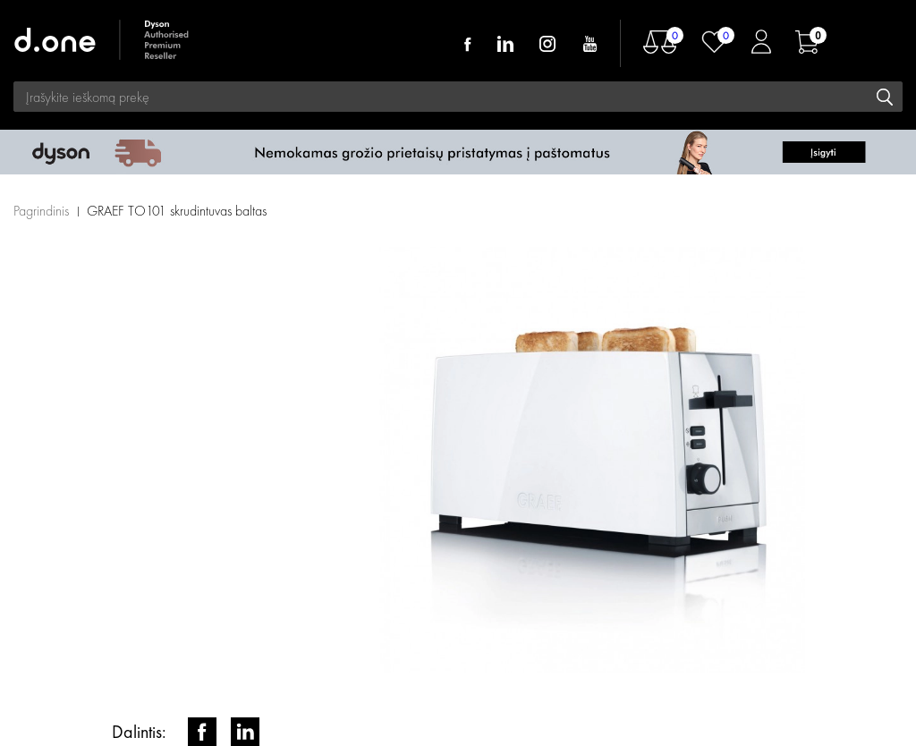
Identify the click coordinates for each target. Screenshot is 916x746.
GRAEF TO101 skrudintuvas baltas (177, 210)
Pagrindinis (41, 210)
